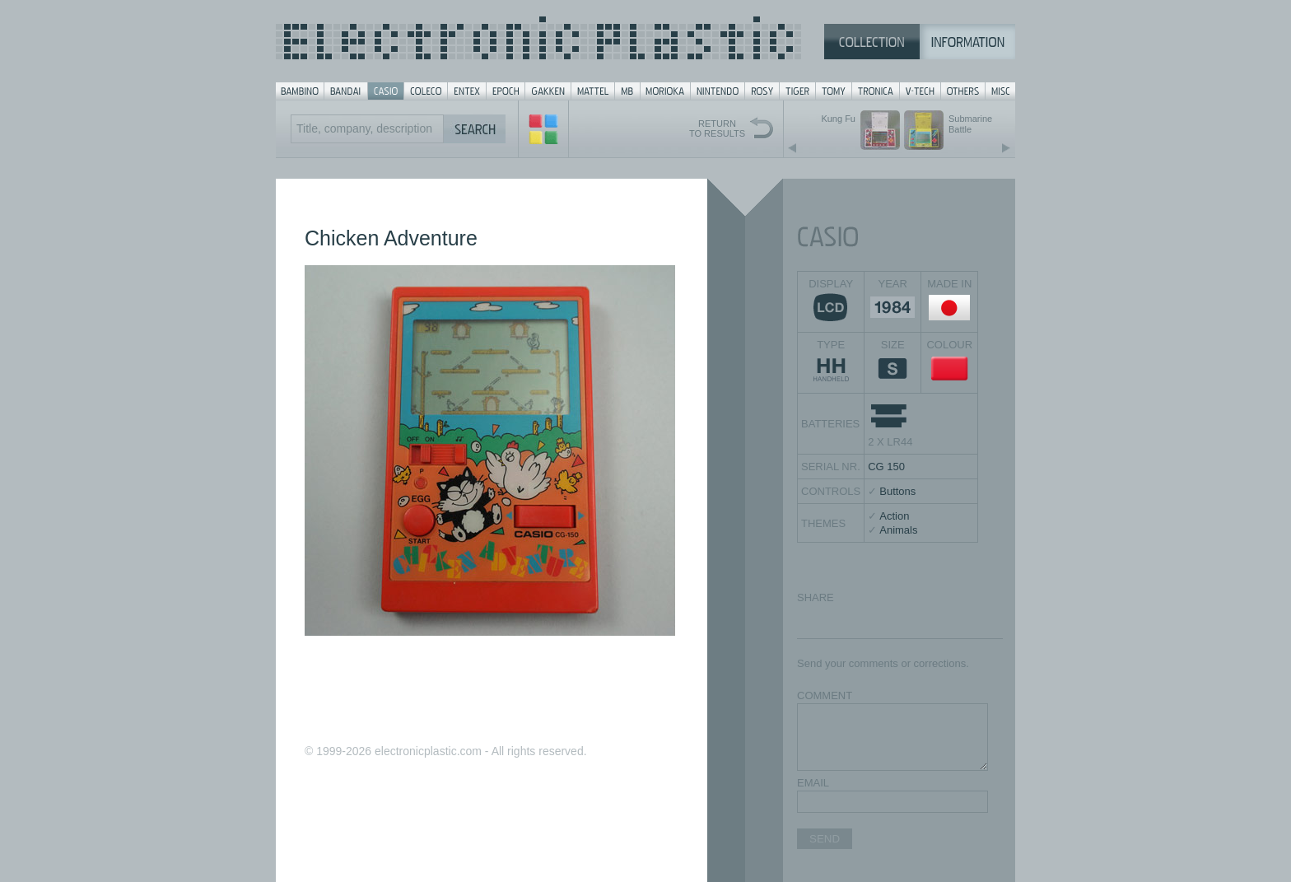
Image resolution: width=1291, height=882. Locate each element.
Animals (898, 530)
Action (894, 516)
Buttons (897, 491)
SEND (824, 839)
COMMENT (824, 695)
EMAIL (813, 783)
